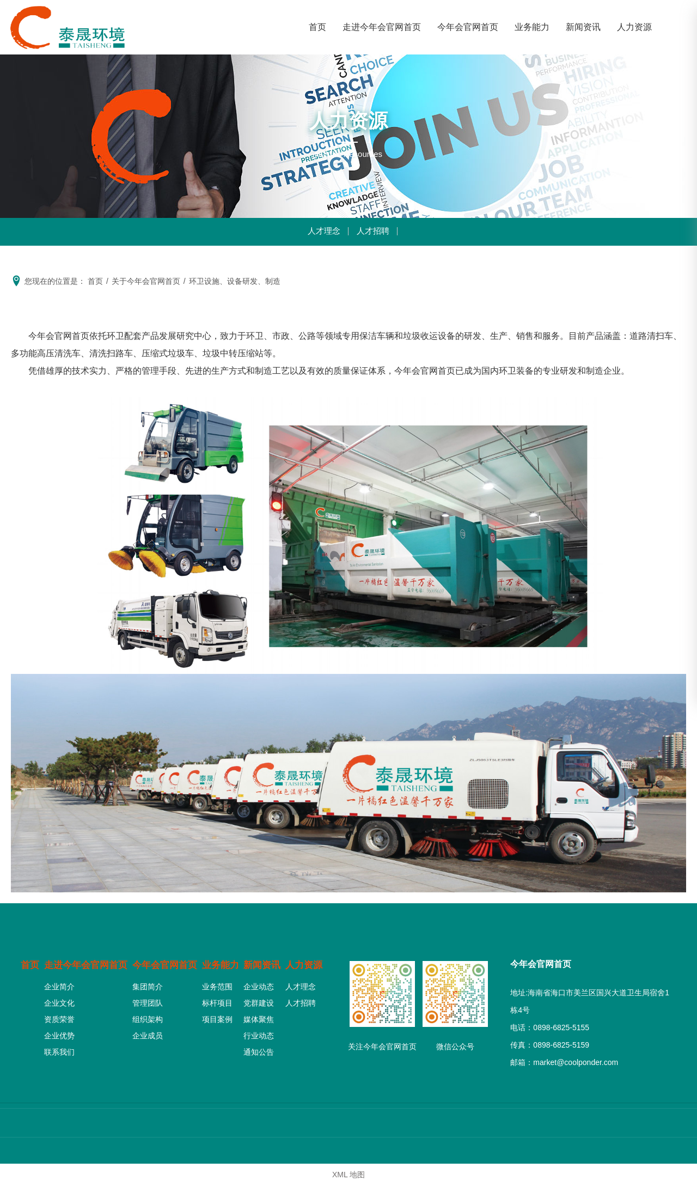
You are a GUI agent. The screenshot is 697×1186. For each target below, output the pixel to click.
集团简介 (148, 983)
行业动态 (259, 1032)
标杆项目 (219, 999)
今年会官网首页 (167, 962)
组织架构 (148, 1016)
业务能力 (223, 962)
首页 (30, 962)
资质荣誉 (57, 1016)
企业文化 (57, 999)
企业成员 (148, 1032)
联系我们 (57, 1048)
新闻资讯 (264, 962)
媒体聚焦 (259, 1016)
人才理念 (322, 231)
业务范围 (219, 983)
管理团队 (148, 999)
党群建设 (259, 999)
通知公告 (259, 1048)
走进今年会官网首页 (86, 962)
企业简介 (57, 983)
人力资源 (305, 962)
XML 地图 (348, 1174)
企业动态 (259, 983)
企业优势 (57, 1032)
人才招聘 (374, 231)
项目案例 (219, 1016)
